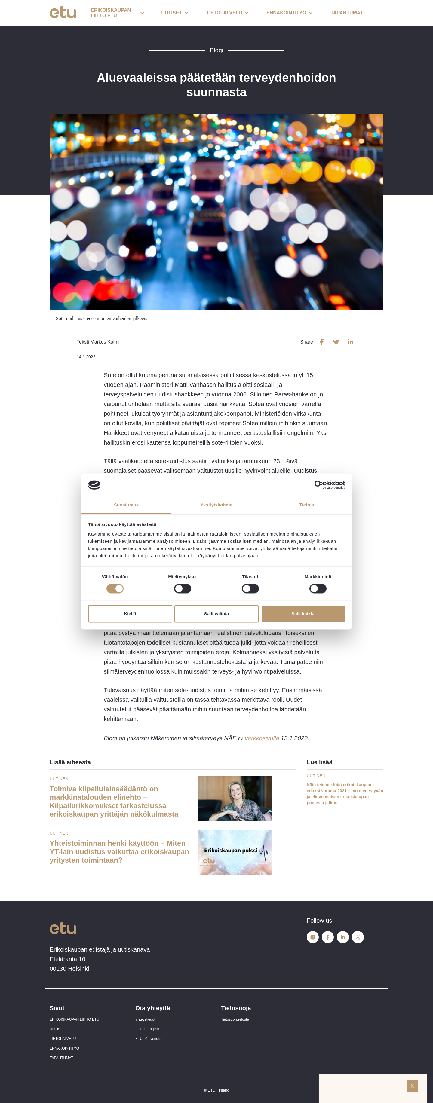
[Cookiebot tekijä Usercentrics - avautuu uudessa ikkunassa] (319, 485)
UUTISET (57, 1029)
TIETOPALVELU (63, 1039)
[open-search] (374, 13)
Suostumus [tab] (126, 504)
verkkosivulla (262, 738)
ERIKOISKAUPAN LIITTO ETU (74, 1019)
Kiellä (130, 613)
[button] (117, 13)
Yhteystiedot (145, 1019)
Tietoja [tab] (306, 504)
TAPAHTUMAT (61, 1058)
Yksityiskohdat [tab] (216, 504)
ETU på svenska (148, 1039)
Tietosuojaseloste (235, 1019)
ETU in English (147, 1029)
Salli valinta (216, 613)
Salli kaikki (303, 613)
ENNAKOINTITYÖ (64, 1048)
